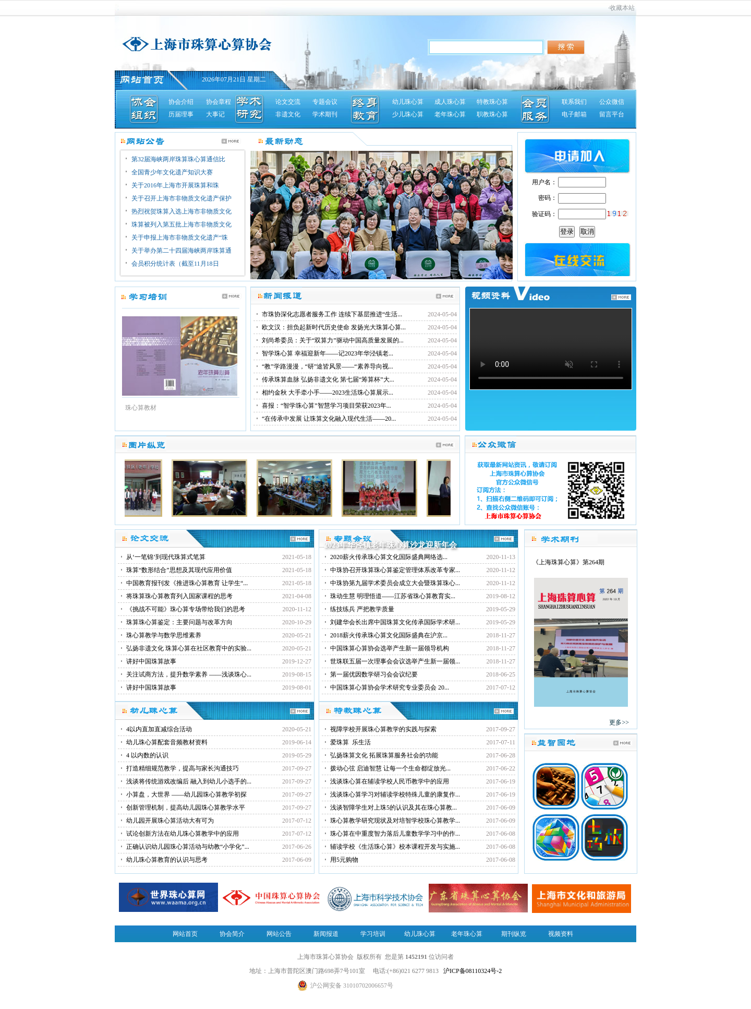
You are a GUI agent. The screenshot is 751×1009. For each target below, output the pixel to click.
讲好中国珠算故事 (151, 661)
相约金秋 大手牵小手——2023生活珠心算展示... (327, 392)
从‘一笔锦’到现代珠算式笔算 (165, 557)
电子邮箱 (574, 114)
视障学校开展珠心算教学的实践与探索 (383, 729)
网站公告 (279, 933)
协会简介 (232, 933)
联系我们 (574, 101)
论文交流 (287, 101)
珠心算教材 (140, 407)
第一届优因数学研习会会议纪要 (374, 674)
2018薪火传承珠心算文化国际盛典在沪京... (388, 635)
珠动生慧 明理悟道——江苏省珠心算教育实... (392, 596)
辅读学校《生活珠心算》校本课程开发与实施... (395, 846)
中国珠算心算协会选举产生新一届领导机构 (389, 648)
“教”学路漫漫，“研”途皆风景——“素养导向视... (327, 366)
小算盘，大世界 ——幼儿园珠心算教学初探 (186, 794)
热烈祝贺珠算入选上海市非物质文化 (181, 211)
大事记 (215, 114)
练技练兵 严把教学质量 (362, 609)
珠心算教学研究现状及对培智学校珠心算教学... (395, 820)
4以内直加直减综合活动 (159, 729)
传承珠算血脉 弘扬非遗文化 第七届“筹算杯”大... (328, 379)
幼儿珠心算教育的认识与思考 (167, 859)
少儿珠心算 (407, 114)
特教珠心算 (492, 101)
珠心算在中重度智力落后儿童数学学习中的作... (395, 833)
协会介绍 (180, 101)
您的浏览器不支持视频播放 (551, 348)
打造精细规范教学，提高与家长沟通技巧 (182, 768)
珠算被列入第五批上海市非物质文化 (181, 224)
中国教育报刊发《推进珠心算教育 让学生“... (187, 583)
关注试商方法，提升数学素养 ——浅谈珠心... (188, 674)
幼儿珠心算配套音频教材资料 (167, 742)
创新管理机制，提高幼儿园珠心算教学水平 (185, 807)
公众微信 (611, 101)
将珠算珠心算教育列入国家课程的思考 (179, 596)
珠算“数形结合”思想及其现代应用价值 (179, 570)
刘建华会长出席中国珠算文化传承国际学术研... (395, 622)
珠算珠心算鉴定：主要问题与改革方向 (179, 622)
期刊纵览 (513, 933)
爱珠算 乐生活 (350, 742)
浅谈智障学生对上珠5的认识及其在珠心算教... (393, 807)
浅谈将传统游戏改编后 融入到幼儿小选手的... (188, 781)
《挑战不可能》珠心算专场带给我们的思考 (185, 609)
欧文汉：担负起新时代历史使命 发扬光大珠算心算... (334, 327)
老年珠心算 (450, 114)
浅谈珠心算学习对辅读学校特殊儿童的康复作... (395, 794)
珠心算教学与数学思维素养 (163, 635)
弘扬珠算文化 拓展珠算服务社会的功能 (384, 755)
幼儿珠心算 (407, 101)
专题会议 (324, 101)
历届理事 (180, 114)
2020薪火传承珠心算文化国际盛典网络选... (388, 557)
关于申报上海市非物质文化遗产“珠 (179, 237)
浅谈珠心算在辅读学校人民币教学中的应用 (389, 781)
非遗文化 (287, 114)
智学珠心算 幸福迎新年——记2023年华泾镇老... (327, 353)
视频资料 (560, 933)
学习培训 (372, 933)
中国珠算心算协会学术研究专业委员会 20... (389, 687)
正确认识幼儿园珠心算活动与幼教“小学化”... (187, 846)
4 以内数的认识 (147, 755)
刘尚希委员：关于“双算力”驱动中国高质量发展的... (333, 340)
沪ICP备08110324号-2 (472, 971)
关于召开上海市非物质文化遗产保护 (181, 198)
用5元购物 (344, 859)
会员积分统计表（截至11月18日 (175, 263)
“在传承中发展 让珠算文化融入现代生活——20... (329, 418)
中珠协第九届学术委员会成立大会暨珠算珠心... (395, 583)
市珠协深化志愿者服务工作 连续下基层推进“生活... (332, 314)
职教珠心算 (492, 114)
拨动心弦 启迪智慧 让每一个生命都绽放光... (390, 768)
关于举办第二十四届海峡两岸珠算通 (181, 250)
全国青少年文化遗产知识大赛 (172, 172)
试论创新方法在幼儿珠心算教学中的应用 (182, 833)
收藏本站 (622, 7)
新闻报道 (325, 933)
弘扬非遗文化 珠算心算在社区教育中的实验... (188, 648)
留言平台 (611, 114)
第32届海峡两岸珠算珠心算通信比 (178, 159)
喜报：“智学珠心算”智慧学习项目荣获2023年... (326, 405)
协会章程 (218, 101)
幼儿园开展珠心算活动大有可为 (170, 820)
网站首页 (185, 933)
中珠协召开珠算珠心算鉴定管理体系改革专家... (395, 570)
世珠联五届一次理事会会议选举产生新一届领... (395, 661)
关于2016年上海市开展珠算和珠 (175, 185)
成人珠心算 (450, 101)
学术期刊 (324, 114)
